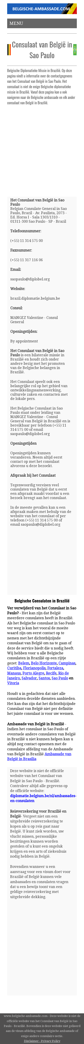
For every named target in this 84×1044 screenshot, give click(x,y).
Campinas (66, 663)
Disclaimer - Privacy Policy (42, 1041)
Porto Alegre (33, 673)
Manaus (14, 673)
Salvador (29, 678)
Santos (44, 678)
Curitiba (14, 668)
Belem (23, 663)
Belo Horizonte (44, 663)
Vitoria (13, 683)
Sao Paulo (60, 678)
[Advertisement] (42, 149)
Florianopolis (34, 668)
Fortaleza (55, 668)
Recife (51, 673)
